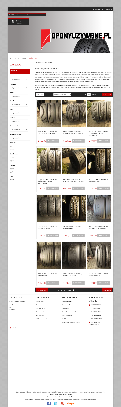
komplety (12, 309)
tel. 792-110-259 (96, 9)
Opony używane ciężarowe (17, 301)
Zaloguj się (14, 9)
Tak (13, 149)
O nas (37, 305)
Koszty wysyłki (40, 315)
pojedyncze (12, 305)
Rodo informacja (67, 315)
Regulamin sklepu (41, 312)
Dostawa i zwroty (40, 308)
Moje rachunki (66, 305)
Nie (13, 146)
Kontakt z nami (40, 301)
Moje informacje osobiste (69, 312)
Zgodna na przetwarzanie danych (71, 322)
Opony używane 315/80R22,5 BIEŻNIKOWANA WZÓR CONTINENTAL (98, 133)
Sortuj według (48, 94)
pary (10, 307)
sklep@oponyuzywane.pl (19, 328)
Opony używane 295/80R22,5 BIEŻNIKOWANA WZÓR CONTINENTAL (47, 181)
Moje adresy (65, 308)
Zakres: (12, 179)
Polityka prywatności (68, 319)
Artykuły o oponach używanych (45, 319)
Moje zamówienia (67, 301)
